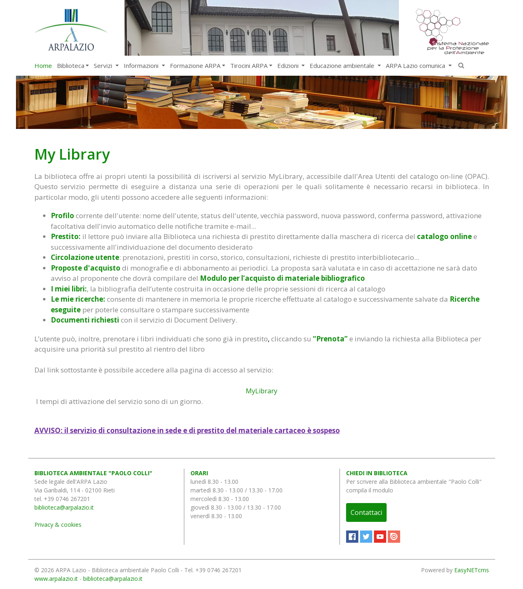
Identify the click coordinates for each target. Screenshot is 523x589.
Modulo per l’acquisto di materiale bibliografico (282, 278)
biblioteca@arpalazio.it (64, 507)
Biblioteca (70, 65)
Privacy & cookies (58, 524)
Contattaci (366, 512)
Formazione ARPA (195, 65)
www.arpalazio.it (56, 578)
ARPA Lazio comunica (416, 65)
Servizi (104, 65)
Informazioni (142, 65)
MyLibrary (261, 390)
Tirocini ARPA (248, 65)
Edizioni (288, 65)
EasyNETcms (471, 570)
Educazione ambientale (343, 65)
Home (43, 65)
